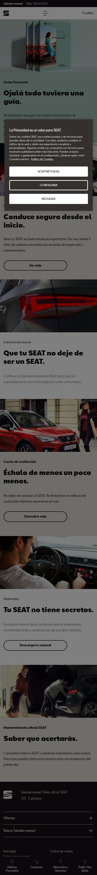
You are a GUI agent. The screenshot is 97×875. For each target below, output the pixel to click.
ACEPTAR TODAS (48, 171)
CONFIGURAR (48, 185)
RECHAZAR (48, 198)
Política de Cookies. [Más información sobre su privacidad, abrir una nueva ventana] (42, 159)
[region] (48, 165)
